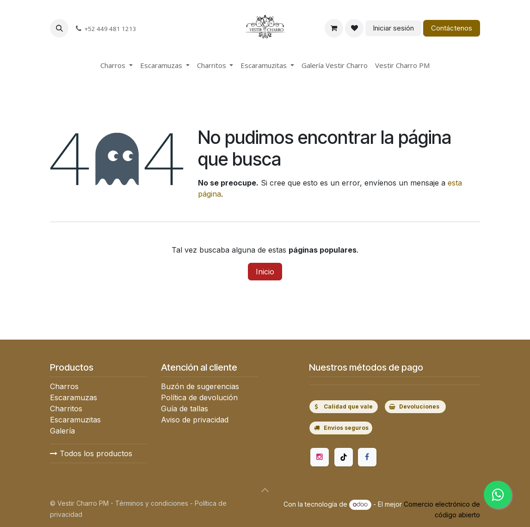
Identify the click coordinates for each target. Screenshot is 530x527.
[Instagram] (319, 457)
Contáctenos (451, 28)
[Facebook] (367, 457)
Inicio (265, 271)
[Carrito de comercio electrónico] (334, 28)
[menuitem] (116, 65)
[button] (59, 28)
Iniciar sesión (393, 28)
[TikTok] (343, 457)
